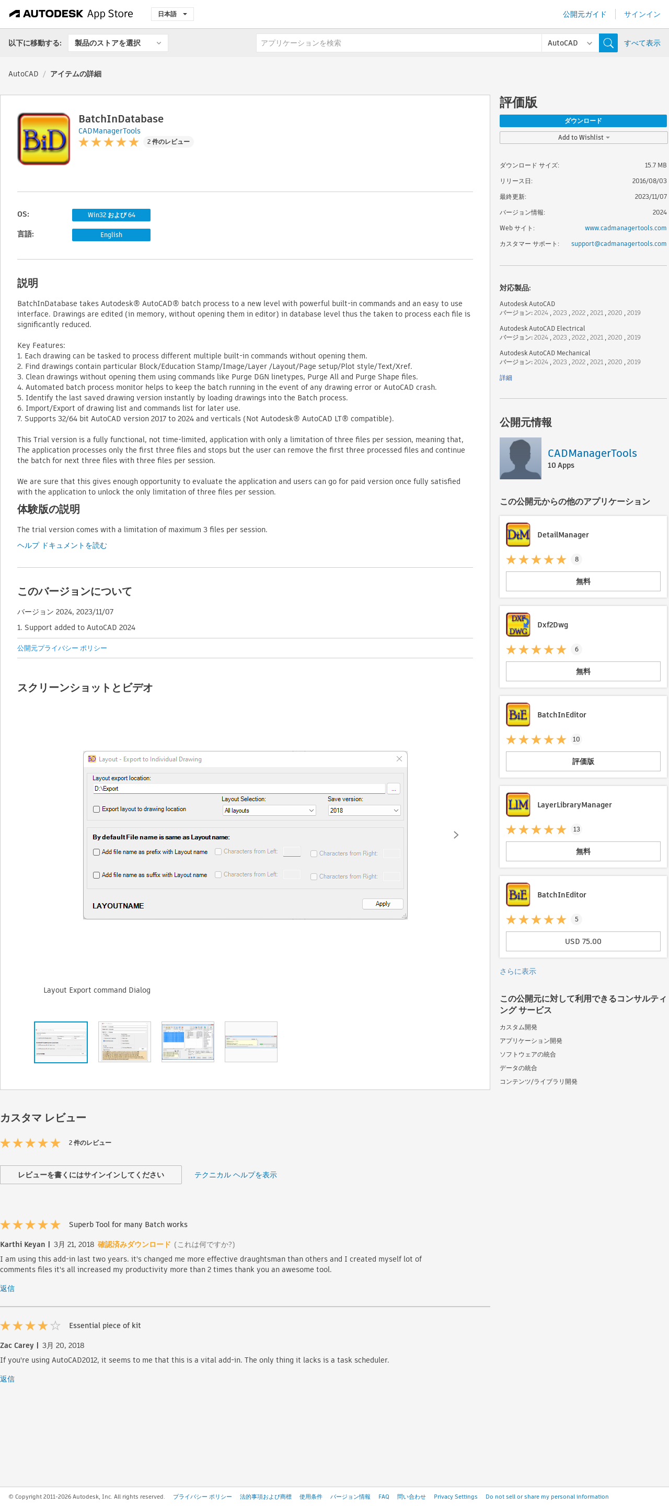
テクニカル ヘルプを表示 (235, 1175)
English (111, 234)
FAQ (383, 1496)
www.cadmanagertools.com (626, 227)
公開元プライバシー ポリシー (62, 648)
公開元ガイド (585, 14)
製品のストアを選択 (108, 43)
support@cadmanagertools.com (619, 243)
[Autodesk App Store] (71, 14)
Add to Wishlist (584, 137)
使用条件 (310, 1496)
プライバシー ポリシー (202, 1496)
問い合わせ (411, 1496)
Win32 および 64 (111, 214)
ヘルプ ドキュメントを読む (62, 545)
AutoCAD (23, 74)
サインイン (642, 14)
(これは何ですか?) (204, 1244)
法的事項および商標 (266, 1496)
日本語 (172, 13)
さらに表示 (518, 971)
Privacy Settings (456, 1496)
